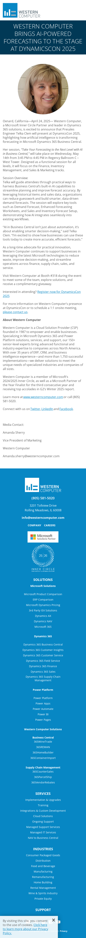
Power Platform (43, 698)
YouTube (58, 922)
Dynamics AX (43, 616)
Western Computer (21, 10)
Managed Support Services (43, 827)
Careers (49, 525)
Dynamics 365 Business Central (43, 644)
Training (43, 805)
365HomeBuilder (43, 752)
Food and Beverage (43, 866)
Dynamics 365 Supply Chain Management (43, 678)
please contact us (15, 312)
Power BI (43, 714)
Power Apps (43, 703)
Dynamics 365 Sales (43, 671)
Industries (43, 849)
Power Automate (43, 709)
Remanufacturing (43, 877)
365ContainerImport (43, 758)
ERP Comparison (43, 599)
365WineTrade (43, 741)
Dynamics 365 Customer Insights (43, 650)
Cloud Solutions (43, 816)
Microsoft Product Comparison (43, 594)
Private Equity (43, 898)
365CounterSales (43, 771)
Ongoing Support (43, 821)
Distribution (43, 860)
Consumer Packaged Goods (43, 855)
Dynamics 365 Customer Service (43, 655)
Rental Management (43, 888)
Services (43, 793)
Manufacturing (43, 871)
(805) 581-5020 (43, 498)
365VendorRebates (43, 782)
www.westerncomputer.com (43, 397)
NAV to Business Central (43, 838)
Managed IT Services (43, 832)
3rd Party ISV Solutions (43, 610)
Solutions (43, 579)
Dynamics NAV (43, 621)
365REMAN (43, 747)
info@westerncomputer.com (43, 518)
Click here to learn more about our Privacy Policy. (25, 929)
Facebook (66, 409)
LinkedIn (47, 409)
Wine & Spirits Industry (43, 893)
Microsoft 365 (43, 626)
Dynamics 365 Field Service (43, 661)
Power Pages (43, 719)
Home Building (43, 882)
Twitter (35, 409)
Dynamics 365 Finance (43, 666)
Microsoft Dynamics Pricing (43, 605)
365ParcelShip (43, 777)
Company (34, 525)
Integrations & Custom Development (43, 810)
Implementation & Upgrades (43, 800)
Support (43, 909)
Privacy (63, 931)
